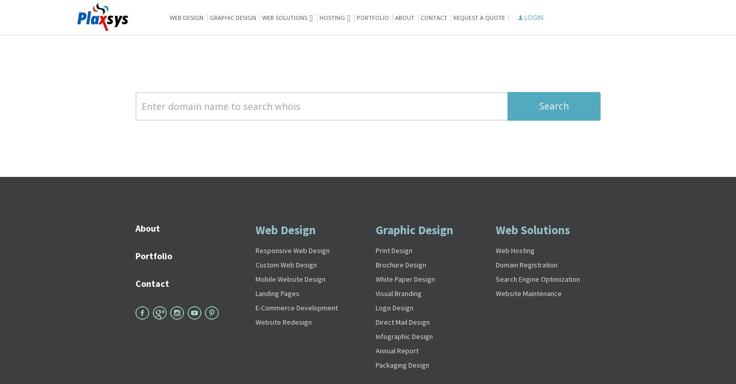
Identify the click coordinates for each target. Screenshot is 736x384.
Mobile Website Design (291, 279)
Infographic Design (404, 336)
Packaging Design (402, 365)
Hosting (332, 17)
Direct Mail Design (403, 322)
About (405, 17)
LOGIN (530, 17)
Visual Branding (399, 293)
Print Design (394, 250)
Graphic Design (233, 17)
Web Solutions (533, 230)
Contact (434, 17)
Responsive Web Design (293, 250)
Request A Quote (479, 17)
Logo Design (394, 307)
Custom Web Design (286, 264)
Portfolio (373, 17)
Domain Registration (527, 264)
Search (554, 106)
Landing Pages (278, 293)
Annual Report (397, 350)
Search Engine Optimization (538, 279)
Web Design (186, 17)
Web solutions (284, 17)
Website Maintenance (529, 293)
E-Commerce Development (297, 307)
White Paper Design (405, 279)
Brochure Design (401, 264)
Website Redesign (284, 322)
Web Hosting (515, 250)
